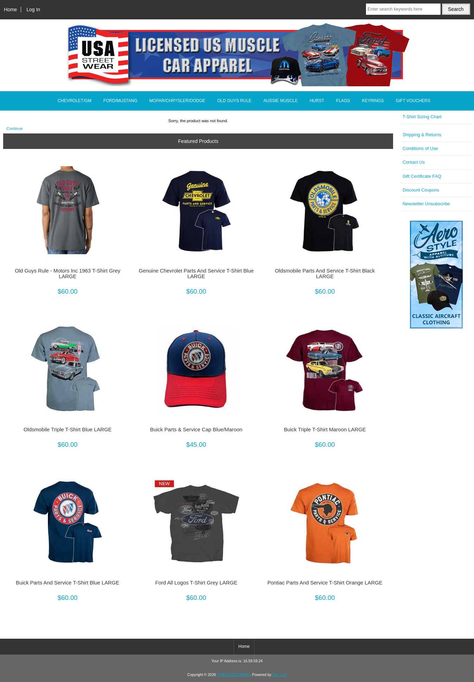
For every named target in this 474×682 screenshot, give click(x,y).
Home (10, 9)
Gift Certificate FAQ (422, 176)
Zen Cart (279, 675)
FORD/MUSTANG (120, 100)
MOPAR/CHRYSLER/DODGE (177, 100)
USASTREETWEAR (233, 675)
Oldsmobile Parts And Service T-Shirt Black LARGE (325, 273)
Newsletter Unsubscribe (426, 203)
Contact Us (414, 162)
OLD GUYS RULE (234, 100)
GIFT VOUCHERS (413, 100)
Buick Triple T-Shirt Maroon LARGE (325, 429)
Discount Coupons (421, 190)
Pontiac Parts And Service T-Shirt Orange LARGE (325, 583)
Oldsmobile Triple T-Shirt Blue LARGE (68, 429)
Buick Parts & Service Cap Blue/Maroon (196, 429)
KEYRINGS (373, 100)
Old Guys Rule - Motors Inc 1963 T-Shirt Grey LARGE (67, 273)
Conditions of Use (420, 148)
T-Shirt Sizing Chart (422, 116)
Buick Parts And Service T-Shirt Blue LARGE (67, 583)
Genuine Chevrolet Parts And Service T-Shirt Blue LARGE (196, 273)
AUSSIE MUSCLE (281, 100)
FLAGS (343, 100)
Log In (33, 9)
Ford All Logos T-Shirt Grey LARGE (196, 583)
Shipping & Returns (422, 134)
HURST (317, 100)
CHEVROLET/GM (74, 100)
